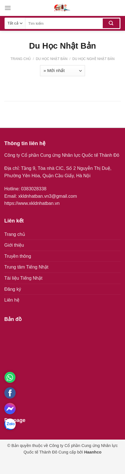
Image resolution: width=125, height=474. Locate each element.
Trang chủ (21, 59)
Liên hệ (11, 300)
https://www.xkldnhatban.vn (32, 203)
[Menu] (7, 8)
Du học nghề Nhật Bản (92, 59)
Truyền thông (17, 256)
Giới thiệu (14, 245)
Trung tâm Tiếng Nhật (26, 267)
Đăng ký (12, 289)
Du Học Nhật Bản (52, 59)
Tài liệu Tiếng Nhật (23, 278)
